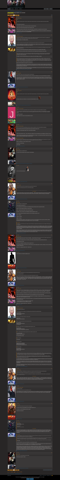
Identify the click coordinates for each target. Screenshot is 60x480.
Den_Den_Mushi (11, 212)
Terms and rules (44, 475)
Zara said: (18, 149)
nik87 (11, 177)
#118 (51, 403)
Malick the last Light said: (19, 108)
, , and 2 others (24, 69)
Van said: (18, 202)
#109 (51, 183)
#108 (51, 165)
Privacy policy (48, 475)
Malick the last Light (11, 83)
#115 (51, 306)
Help (50, 475)
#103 (51, 71)
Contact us (41, 475)
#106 (51, 124)
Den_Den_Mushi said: (19, 36)
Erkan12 (12, 28)
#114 (51, 287)
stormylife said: (18, 236)
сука (11, 159)
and (21, 250)
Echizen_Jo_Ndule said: (19, 387)
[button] (18, 9)
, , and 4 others (22, 181)
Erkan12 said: (18, 271)
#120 (51, 452)
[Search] (51, 9)
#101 (51, 16)
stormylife (11, 195)
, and (22, 450)
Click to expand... (34, 191)
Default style (9, 475)
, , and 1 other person (24, 163)
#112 (51, 252)
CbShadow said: (19, 18)
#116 (51, 368)
